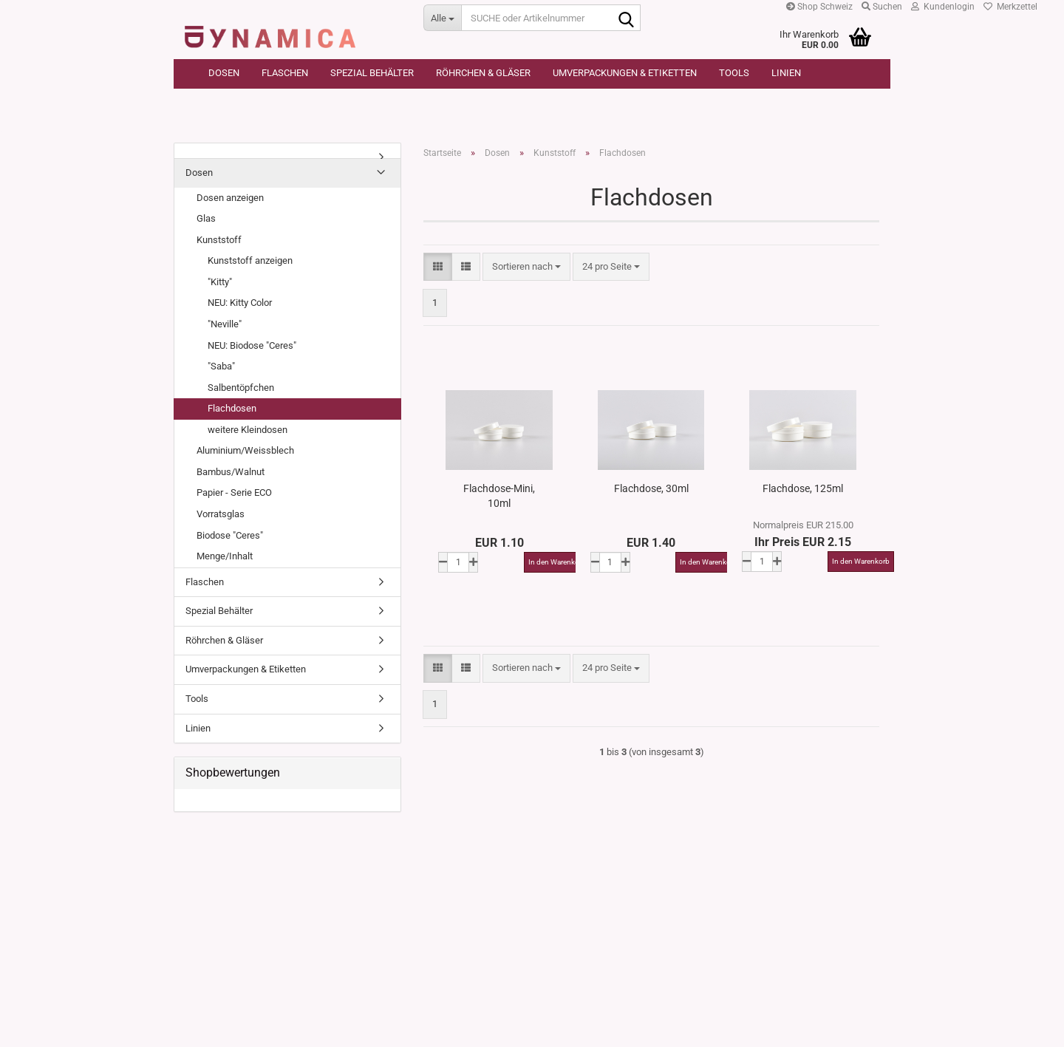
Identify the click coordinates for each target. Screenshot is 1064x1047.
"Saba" (221, 366)
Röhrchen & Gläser (483, 72)
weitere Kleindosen (247, 429)
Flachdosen (232, 408)
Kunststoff (219, 239)
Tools (734, 72)
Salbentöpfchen (241, 387)
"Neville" (225, 324)
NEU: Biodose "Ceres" (252, 345)
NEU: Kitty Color (240, 302)
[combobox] (526, 267)
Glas (206, 218)
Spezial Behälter (372, 72)
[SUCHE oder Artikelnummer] (441, 17)
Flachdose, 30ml (651, 488)
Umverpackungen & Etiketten (625, 72)
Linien (786, 72)
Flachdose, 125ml (803, 488)
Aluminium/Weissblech (245, 450)
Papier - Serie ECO (234, 492)
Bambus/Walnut (231, 471)
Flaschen (285, 72)
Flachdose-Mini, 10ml (499, 495)
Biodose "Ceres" (230, 535)
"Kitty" (220, 281)
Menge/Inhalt (225, 556)
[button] (437, 267)
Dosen (223, 72)
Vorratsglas (221, 513)
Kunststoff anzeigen (250, 260)
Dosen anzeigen (230, 197)
